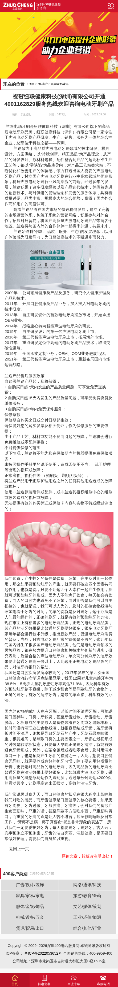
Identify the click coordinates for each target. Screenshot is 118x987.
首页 (32, 83)
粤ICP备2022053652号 (43, 953)
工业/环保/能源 (87, 917)
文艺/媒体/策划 (87, 906)
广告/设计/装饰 (30, 884)
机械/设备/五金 (30, 917)
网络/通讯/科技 (87, 884)
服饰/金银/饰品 (30, 906)
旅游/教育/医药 (87, 895)
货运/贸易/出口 (30, 928)
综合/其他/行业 (87, 928)
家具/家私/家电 (59, 83)
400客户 (43, 83)
